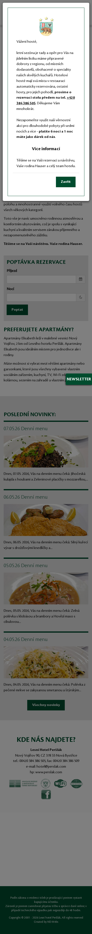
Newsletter (79, 379)
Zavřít (66, 182)
